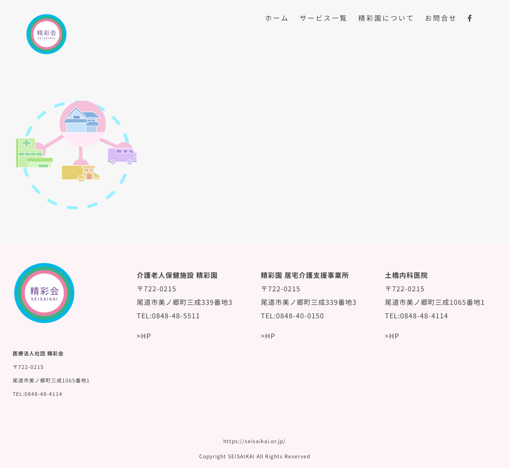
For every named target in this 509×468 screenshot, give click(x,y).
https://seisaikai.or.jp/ (254, 440)
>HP (144, 336)
